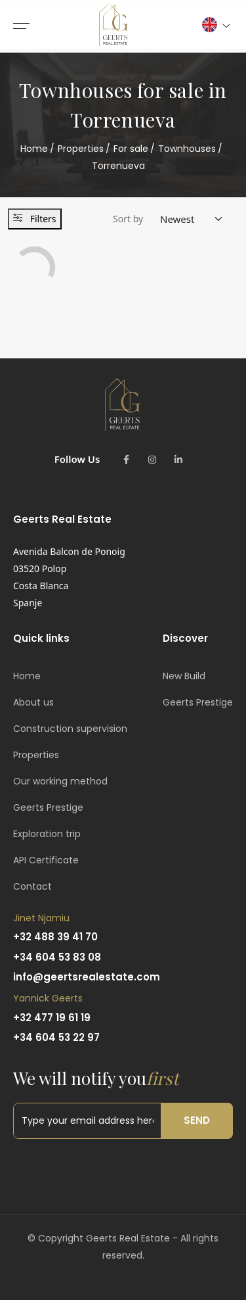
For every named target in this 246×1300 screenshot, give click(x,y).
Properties (81, 148)
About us (33, 702)
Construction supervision (70, 728)
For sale (130, 148)
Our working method (60, 781)
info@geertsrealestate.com (86, 977)
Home (34, 148)
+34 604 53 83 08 (57, 957)
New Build (184, 676)
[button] (215, 25)
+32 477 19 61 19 (52, 1017)
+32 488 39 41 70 (55, 937)
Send (197, 1120)
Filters (34, 218)
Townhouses (187, 148)
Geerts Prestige (48, 807)
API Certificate (46, 860)
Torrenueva (118, 165)
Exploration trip (47, 833)
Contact (32, 886)
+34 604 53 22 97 (56, 1037)
